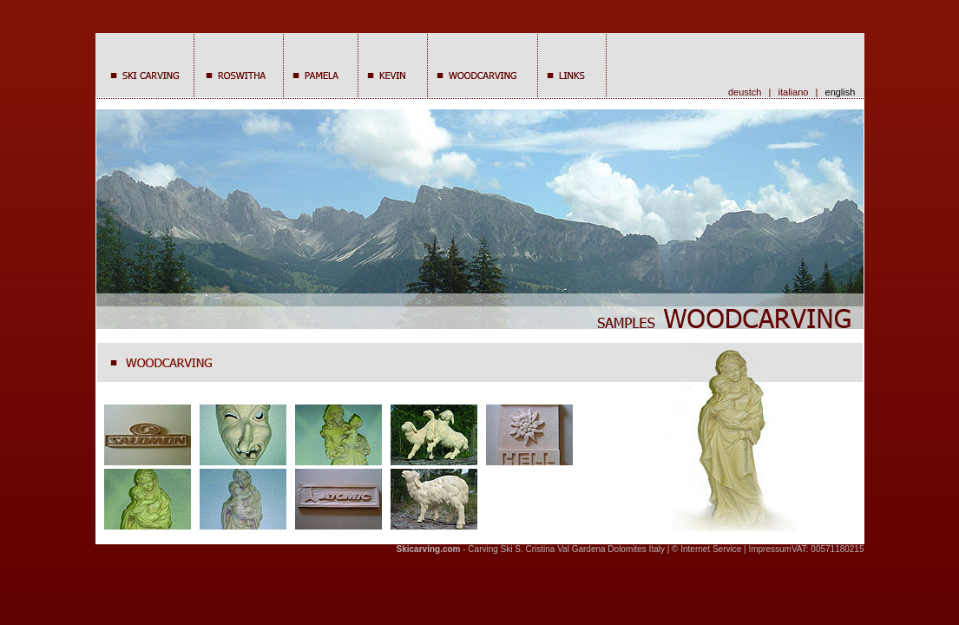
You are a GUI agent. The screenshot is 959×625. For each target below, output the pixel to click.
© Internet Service (706, 549)
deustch (745, 92)
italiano (793, 92)
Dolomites (627, 549)
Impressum (769, 549)
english (843, 92)
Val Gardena (581, 549)
